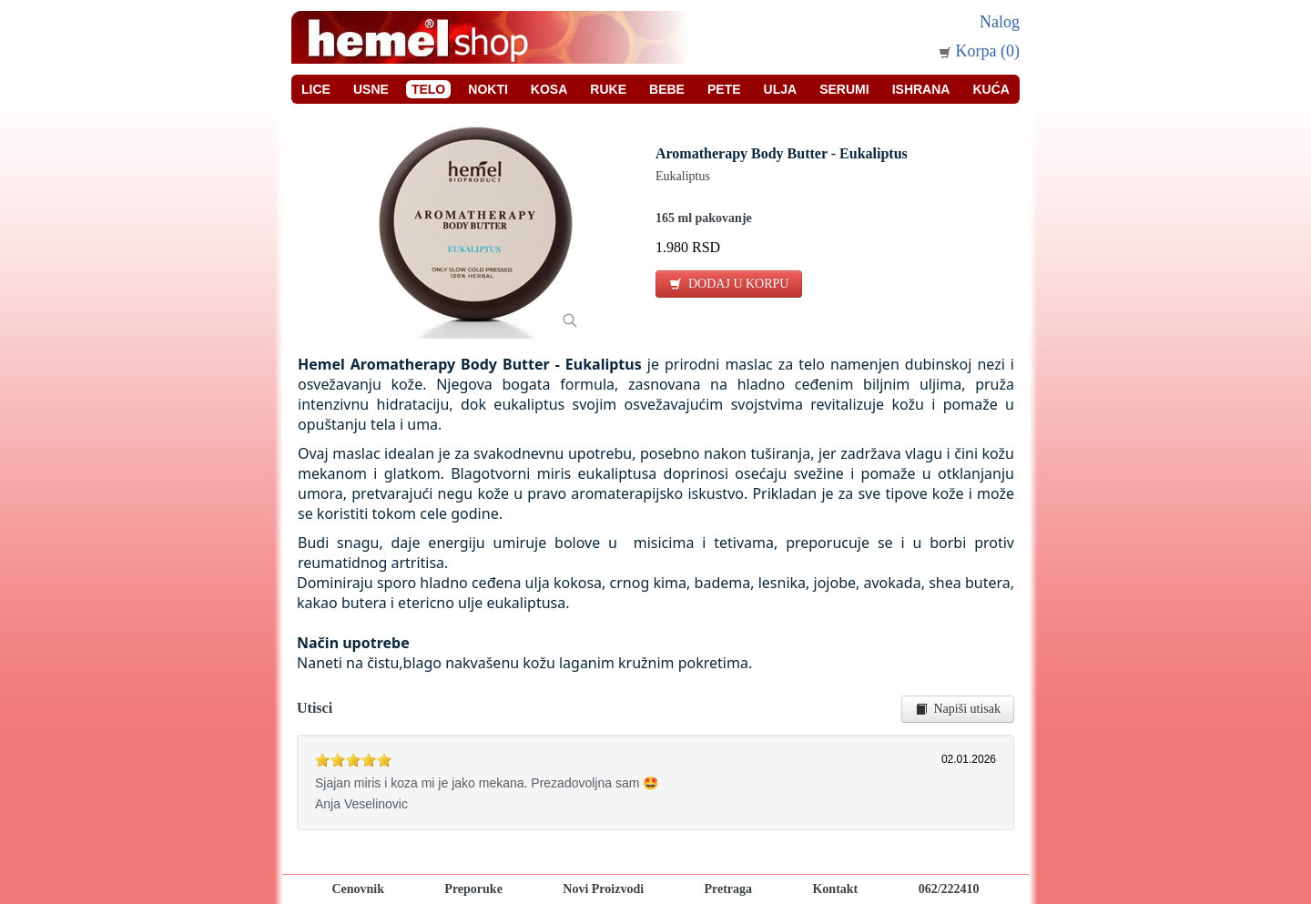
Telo (428, 89)
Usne (371, 89)
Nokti (488, 89)
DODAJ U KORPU (728, 283)
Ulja (781, 89)
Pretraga (728, 889)
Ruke (608, 89)
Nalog (1000, 22)
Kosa (549, 89)
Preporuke (473, 889)
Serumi (844, 89)
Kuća (990, 89)
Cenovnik (357, 889)
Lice (315, 89)
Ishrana (921, 89)
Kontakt (835, 889)
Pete (724, 89)
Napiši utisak (958, 709)
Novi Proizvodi (603, 889)
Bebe (667, 89)
